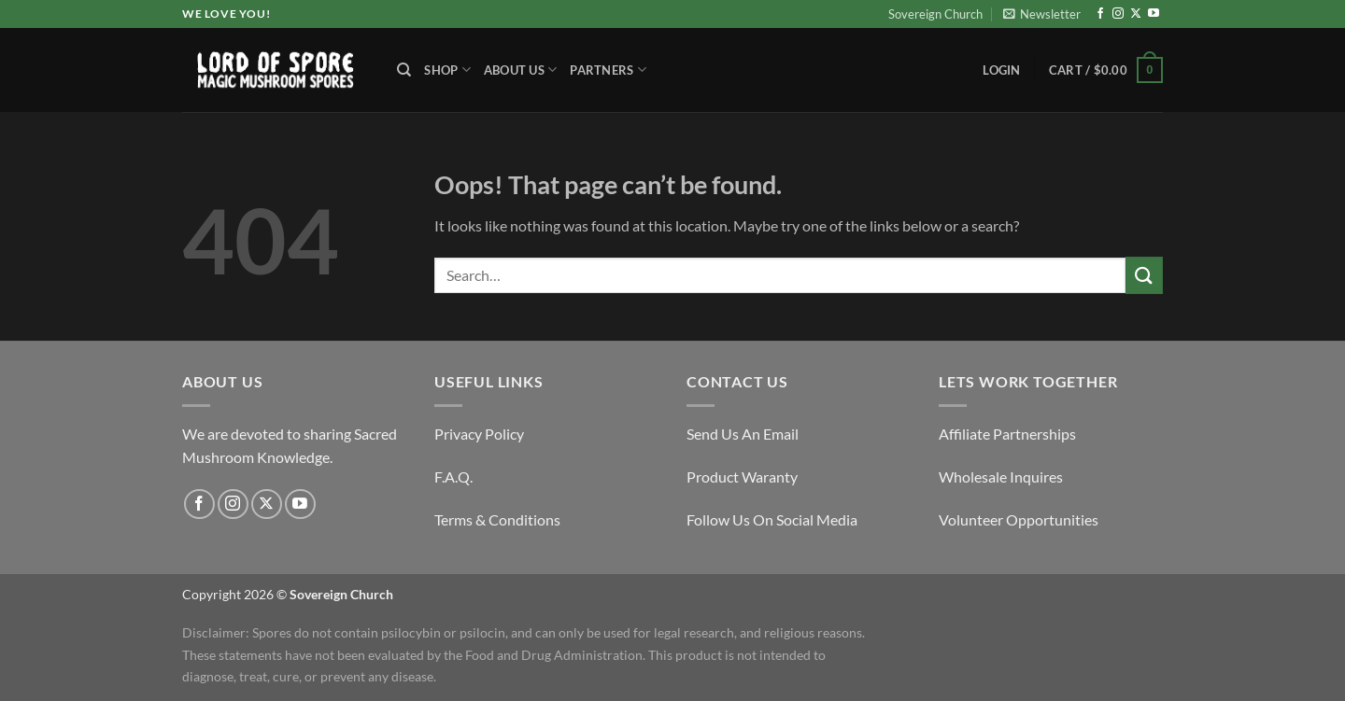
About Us (521, 69)
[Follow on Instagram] (1118, 14)
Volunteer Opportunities (1018, 519)
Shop (447, 69)
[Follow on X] (1135, 14)
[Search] (404, 70)
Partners (608, 69)
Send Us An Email (743, 433)
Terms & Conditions (497, 519)
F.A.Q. (453, 476)
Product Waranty (742, 476)
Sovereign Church (935, 14)
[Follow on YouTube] (1153, 14)
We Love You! (226, 14)
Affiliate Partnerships (1007, 433)
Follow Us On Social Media (772, 519)
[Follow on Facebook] (1100, 14)
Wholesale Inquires (1001, 476)
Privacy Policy (479, 433)
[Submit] (1144, 275)
